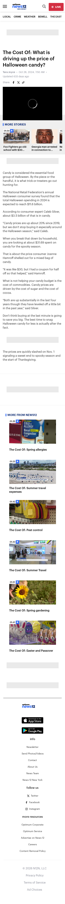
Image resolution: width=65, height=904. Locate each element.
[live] (56, 7)
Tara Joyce (9, 72)
